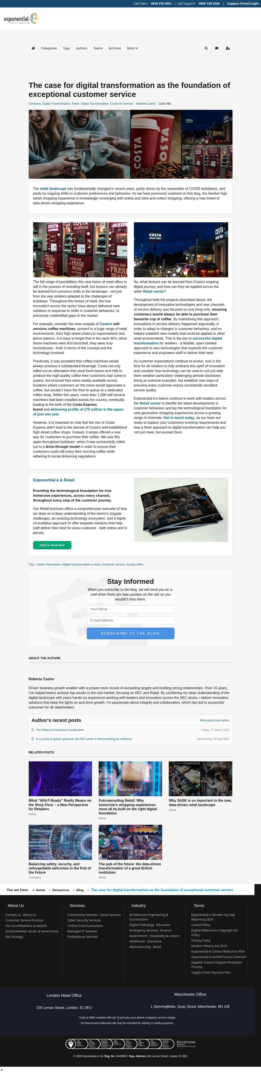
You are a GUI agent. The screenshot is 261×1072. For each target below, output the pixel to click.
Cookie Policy (200, 925)
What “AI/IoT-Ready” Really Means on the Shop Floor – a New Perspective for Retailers (60, 805)
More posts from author (214, 720)
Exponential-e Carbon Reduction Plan (218, 951)
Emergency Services (144, 930)
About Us (16, 905)
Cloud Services (110, 915)
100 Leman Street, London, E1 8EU (64, 1008)
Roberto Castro (146, 103)
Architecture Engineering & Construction (149, 917)
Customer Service (121, 103)
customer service (114, 564)
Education (163, 925)
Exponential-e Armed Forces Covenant (218, 957)
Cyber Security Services (84, 920)
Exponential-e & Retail (54, 480)
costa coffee (135, 564)
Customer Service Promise (24, 920)
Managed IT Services (82, 931)
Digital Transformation (56, 103)
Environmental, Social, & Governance (32, 931)
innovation (53, 564)
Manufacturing (140, 947)
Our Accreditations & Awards (26, 926)
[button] (132, 48)
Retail (75, 103)
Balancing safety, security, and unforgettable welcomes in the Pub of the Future (60, 868)
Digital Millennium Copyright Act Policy (214, 932)
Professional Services (82, 937)
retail (41, 564)
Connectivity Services (82, 915)
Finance (165, 930)
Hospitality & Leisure (164, 936)
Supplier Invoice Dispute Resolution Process (216, 964)
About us (29, 915)
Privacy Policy (201, 940)
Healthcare (137, 941)
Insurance (154, 941)
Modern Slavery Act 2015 (209, 946)
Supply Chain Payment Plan (211, 972)
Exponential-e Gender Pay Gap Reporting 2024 (213, 917)
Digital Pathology (142, 925)
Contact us (13, 915)
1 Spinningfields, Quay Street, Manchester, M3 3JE (190, 1006)
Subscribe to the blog (130, 633)
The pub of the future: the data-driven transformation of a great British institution (130, 868)
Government (139, 936)
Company (35, 103)
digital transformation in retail (82, 564)
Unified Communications (85, 926)
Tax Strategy (14, 937)
